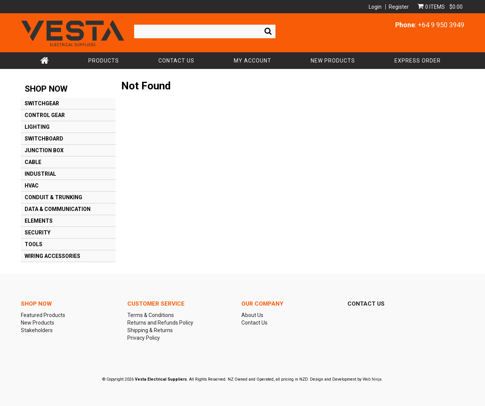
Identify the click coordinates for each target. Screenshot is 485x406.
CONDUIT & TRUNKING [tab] (53, 197)
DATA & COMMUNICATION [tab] (58, 209)
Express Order (417, 61)
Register (399, 6)
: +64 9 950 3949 (429, 25)
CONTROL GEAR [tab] (45, 115)
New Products (333, 61)
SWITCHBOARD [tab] (44, 139)
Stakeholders (37, 330)
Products (103, 61)
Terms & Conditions (150, 315)
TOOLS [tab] (33, 244)
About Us (252, 315)
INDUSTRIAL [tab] (40, 174)
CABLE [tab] (33, 162)
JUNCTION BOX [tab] (44, 150)
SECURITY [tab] (37, 233)
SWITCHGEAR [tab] (42, 103)
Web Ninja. (373, 379)
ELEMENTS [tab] (39, 221)
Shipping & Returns (150, 330)
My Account (252, 61)
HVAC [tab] (32, 186)
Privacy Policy (143, 338)
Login (375, 6)
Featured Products (43, 315)
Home (45, 60)
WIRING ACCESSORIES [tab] (52, 256)
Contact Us (176, 61)
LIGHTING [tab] (37, 127)
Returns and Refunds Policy (160, 323)
